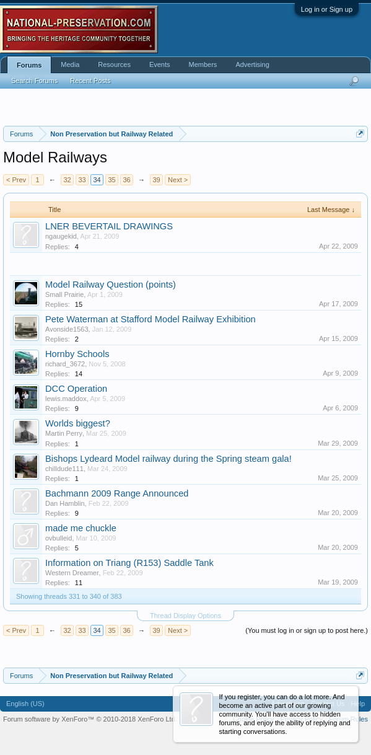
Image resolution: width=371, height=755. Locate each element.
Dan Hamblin (65, 503)
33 (81, 179)
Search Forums (34, 80)
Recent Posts (90, 80)
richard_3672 (65, 364)
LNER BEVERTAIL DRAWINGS (109, 226)
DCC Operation (76, 389)
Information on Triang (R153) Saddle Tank (129, 563)
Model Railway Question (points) (110, 284)
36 (126, 179)
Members (203, 64)
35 (111, 179)
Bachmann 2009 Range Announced (116, 493)
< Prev (16, 179)
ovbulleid (58, 538)
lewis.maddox (66, 398)
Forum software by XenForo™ (90, 719)
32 (67, 179)
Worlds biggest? (77, 423)
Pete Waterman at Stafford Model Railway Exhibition (150, 319)
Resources (114, 64)
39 (156, 179)
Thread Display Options (185, 615)
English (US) (25, 703)
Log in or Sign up (326, 9)
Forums (29, 65)
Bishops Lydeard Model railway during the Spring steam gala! (168, 459)
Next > (178, 179)
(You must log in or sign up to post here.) (306, 630)
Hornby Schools (77, 354)
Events (159, 64)
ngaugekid (61, 236)
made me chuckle (80, 528)
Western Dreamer (72, 572)
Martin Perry (63, 433)
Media (70, 64)
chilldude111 (64, 468)
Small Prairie (64, 294)
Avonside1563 (67, 329)
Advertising (252, 64)
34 (96, 179)
